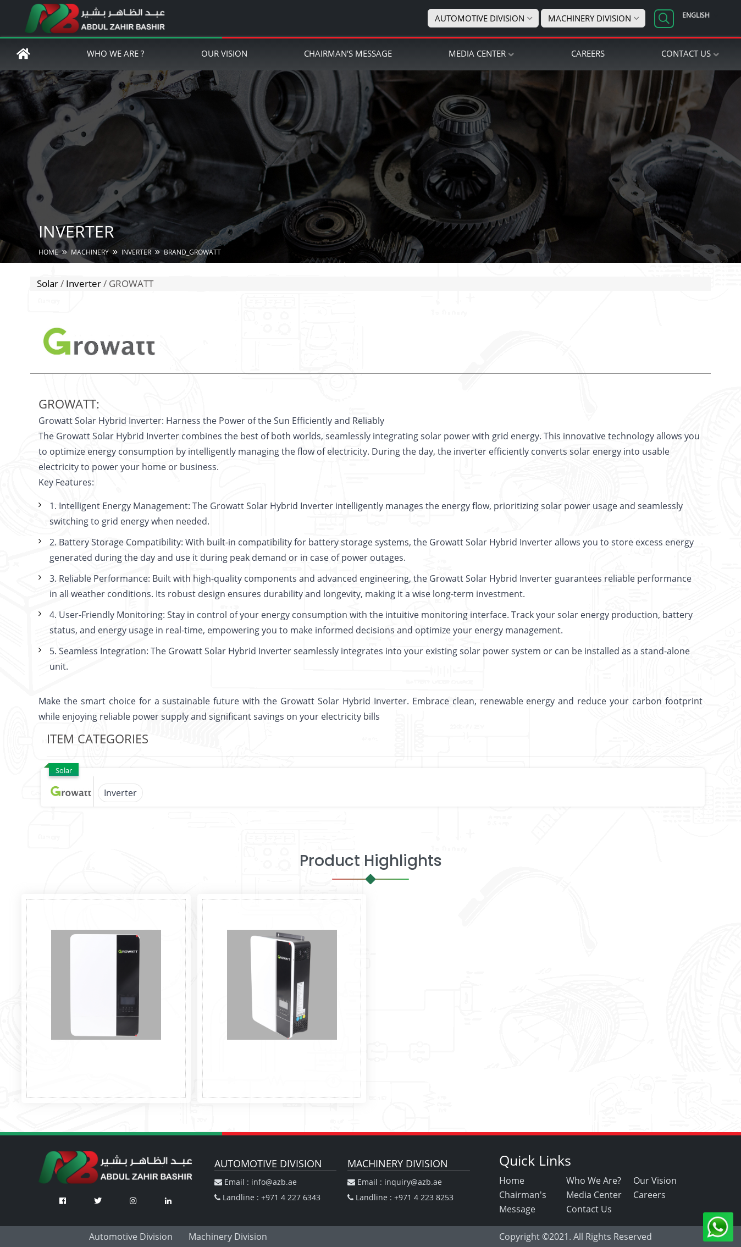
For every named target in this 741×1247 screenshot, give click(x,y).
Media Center (477, 53)
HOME (48, 252)
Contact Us (686, 53)
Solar (47, 283)
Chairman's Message (348, 53)
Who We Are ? (115, 53)
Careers (588, 53)
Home (511, 1180)
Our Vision (224, 53)
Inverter (83, 283)
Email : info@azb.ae (255, 1182)
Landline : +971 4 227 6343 (267, 1197)
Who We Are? (593, 1180)
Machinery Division (589, 18)
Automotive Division (479, 18)
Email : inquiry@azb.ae (394, 1182)
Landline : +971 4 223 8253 (400, 1197)
